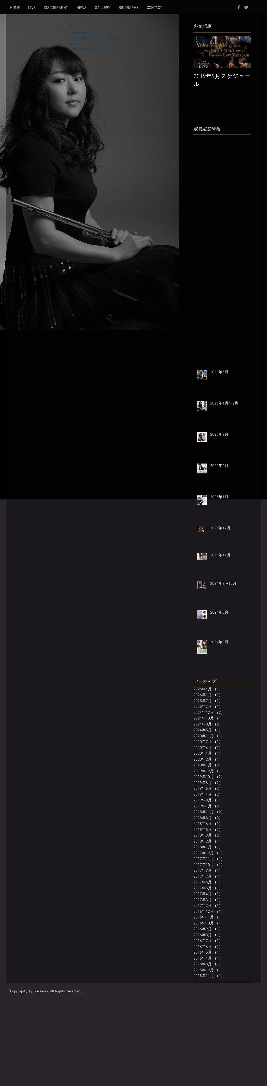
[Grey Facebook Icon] (239, 7)
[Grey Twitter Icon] (246, 7)
